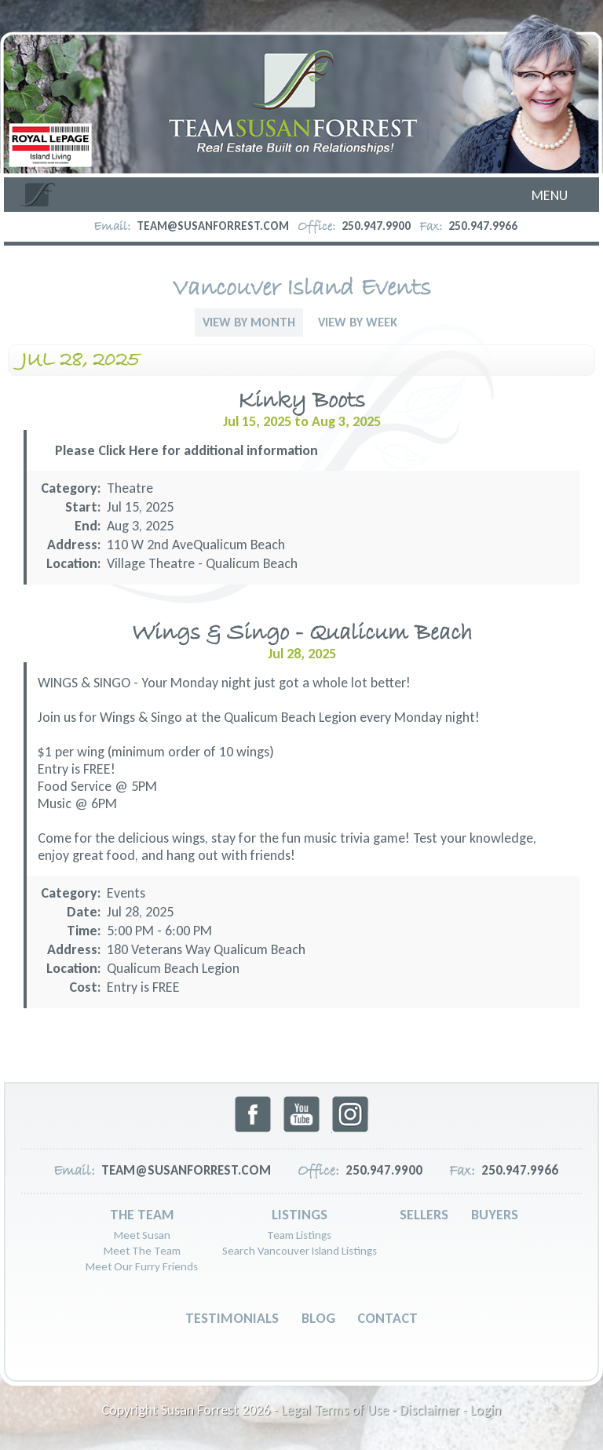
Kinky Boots (301, 401)
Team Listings (299, 1235)
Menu (550, 195)
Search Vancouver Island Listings (299, 1251)
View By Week (357, 322)
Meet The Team (142, 1251)
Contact (387, 1318)
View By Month (249, 322)
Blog (318, 1318)
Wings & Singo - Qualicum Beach (302, 633)
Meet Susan (142, 1235)
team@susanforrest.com (213, 226)
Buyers (494, 1214)
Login (485, 1410)
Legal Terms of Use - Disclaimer (370, 1410)
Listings (299, 1214)
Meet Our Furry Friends (142, 1266)
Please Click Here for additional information (186, 450)
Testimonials (232, 1318)
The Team (142, 1214)
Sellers (424, 1214)
